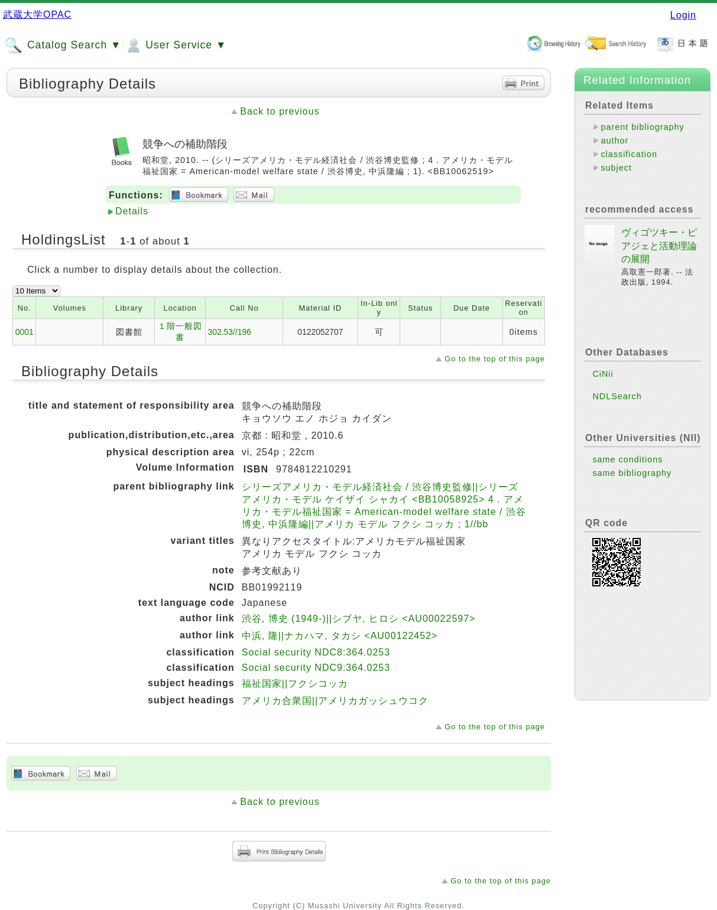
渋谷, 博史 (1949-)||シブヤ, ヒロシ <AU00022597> (359, 619)
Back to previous (279, 111)
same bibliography (631, 473)
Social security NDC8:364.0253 (316, 652)
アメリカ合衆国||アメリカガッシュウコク (335, 701)
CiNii (602, 374)
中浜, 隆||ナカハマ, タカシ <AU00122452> (340, 636)
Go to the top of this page (495, 358)
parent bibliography (642, 127)
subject (616, 167)
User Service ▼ (175, 45)
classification (629, 154)
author (614, 140)
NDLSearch (616, 396)
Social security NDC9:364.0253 (316, 668)
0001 (24, 332)
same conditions (627, 459)
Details (131, 211)
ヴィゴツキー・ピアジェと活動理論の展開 (659, 245)
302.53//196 (229, 332)
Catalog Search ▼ (63, 45)
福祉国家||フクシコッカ (295, 684)
